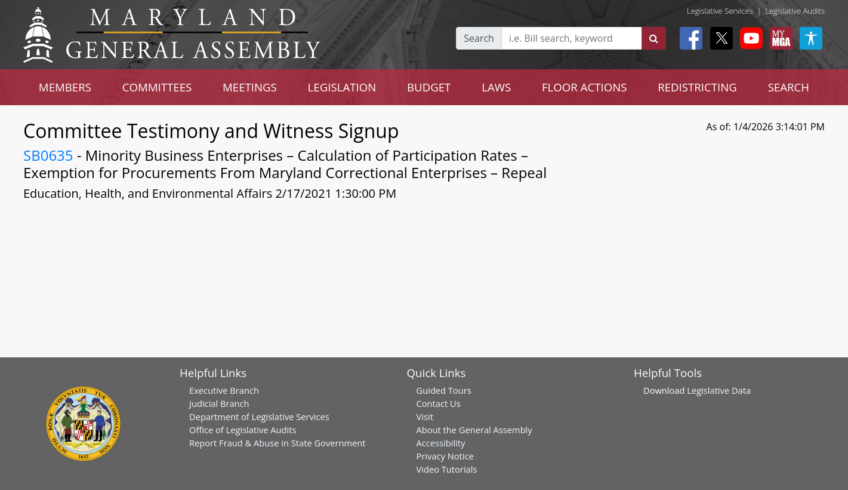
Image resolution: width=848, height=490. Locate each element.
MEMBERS (65, 86)
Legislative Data (719, 390)
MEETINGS (250, 86)
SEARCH (788, 86)
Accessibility (441, 443)
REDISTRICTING (697, 86)
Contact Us (439, 403)
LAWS (496, 86)
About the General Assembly (474, 430)
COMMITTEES (157, 86)
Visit (425, 416)
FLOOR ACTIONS (584, 86)
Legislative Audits (795, 10)
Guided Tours (444, 390)
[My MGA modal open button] (779, 38)
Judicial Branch (219, 403)
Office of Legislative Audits (242, 430)
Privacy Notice (445, 456)
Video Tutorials (447, 469)
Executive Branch (224, 390)
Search (479, 38)
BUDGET (429, 86)
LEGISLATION (342, 86)
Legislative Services (720, 10)
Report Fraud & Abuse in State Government (277, 443)
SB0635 (48, 155)
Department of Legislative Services (259, 416)
